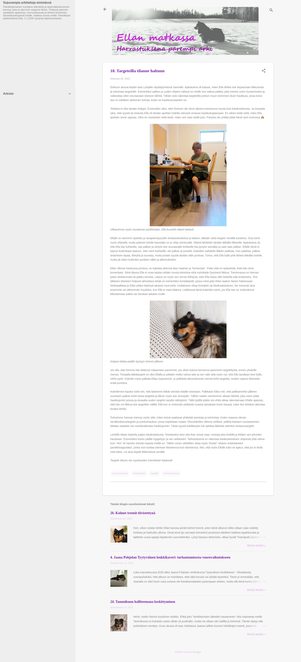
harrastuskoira (120, 473)
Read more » (256, 545)
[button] (263, 71)
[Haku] (271, 10)
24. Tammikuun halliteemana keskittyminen (142, 602)
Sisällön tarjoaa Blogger (188, 651)
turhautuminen (171, 473)
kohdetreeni (139, 473)
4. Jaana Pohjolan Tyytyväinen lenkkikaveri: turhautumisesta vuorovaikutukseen (170, 557)
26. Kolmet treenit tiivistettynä (132, 513)
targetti (154, 473)
